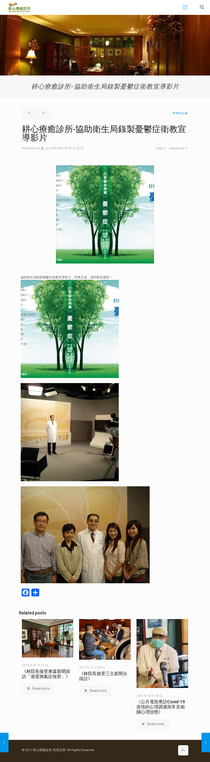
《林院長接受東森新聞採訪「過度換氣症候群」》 (46, 674)
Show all (180, 113)
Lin (47, 148)
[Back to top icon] (183, 750)
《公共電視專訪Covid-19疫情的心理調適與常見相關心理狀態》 (161, 707)
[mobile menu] (185, 7)
